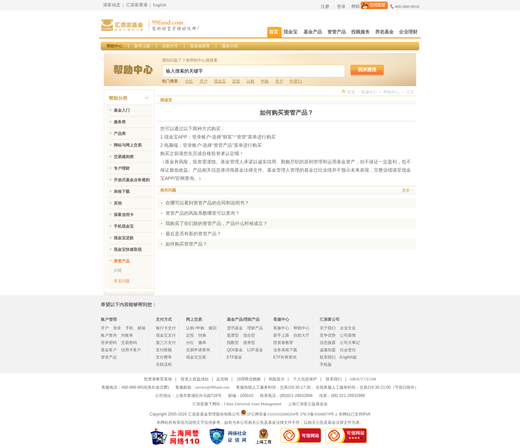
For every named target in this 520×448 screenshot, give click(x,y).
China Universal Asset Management (253, 404)
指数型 (233, 342)
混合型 (249, 335)
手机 (129, 328)
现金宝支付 (166, 335)
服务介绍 (230, 46)
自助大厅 (170, 46)
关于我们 (328, 328)
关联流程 (164, 364)
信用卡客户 (131, 350)
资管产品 (122, 261)
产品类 (120, 134)
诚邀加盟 (328, 350)
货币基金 (235, 328)
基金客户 (109, 350)
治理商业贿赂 (249, 379)
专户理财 (122, 168)
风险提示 (277, 379)
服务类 (120, 122)
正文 (410, 92)
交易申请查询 (198, 350)
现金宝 (220, 81)
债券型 (249, 342)
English (159, 4)
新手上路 (142, 46)
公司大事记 (350, 342)
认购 (250, 81)
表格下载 (122, 192)
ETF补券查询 (285, 357)
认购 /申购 (195, 328)
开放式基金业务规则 (132, 180)
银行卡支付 (166, 328)
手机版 (326, 364)
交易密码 (129, 342)
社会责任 (348, 350)
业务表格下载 (285, 350)
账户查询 (109, 335)
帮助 (355, 6)
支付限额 (164, 350)
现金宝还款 (124, 238)
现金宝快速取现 (128, 250)
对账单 (127, 335)
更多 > (407, 190)
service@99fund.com (212, 387)
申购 (265, 81)
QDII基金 (235, 350)
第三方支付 (166, 342)
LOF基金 (255, 350)
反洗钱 (222, 379)
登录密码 (109, 342)
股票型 (233, 335)
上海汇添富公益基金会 (308, 404)
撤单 (202, 342)
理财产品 (255, 328)
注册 (325, 6)
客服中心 (369, 92)
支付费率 (164, 357)
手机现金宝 (124, 226)
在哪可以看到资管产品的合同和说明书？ (207, 202)
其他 (118, 203)
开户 (204, 81)
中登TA (296, 81)
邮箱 (142, 328)
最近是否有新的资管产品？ (193, 233)
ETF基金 (234, 357)
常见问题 (122, 281)
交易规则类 (124, 157)
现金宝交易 (196, 357)
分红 (189, 81)
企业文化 (348, 328)
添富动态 (111, 4)
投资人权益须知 (195, 379)
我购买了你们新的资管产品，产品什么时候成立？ (216, 223)
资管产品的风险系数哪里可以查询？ (202, 213)
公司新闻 (348, 335)
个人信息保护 (305, 379)
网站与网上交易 (128, 145)
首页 (351, 92)
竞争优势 (328, 335)
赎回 (213, 328)
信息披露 (328, 342)
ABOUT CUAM (363, 379)
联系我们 (328, 357)
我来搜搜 (367, 69)
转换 (202, 335)
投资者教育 (200, 46)
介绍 (118, 270)
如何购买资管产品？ (186, 244)
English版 (348, 357)
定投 (236, 81)
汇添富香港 (137, 4)
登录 (341, 6)
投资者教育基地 (158, 379)
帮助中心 (114, 46)
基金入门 (122, 110)
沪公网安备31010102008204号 (273, 414)
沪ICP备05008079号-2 (319, 414)
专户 (279, 81)
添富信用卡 (124, 215)
